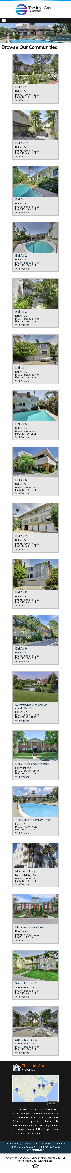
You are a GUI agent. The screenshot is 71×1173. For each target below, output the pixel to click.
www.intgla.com (35, 1149)
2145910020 (30, 827)
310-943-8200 (31, 95)
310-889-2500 (27, 1146)
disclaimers (46, 1160)
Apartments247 (50, 1157)
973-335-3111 (31, 935)
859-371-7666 (31, 715)
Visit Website (22, 100)
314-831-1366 (31, 771)
